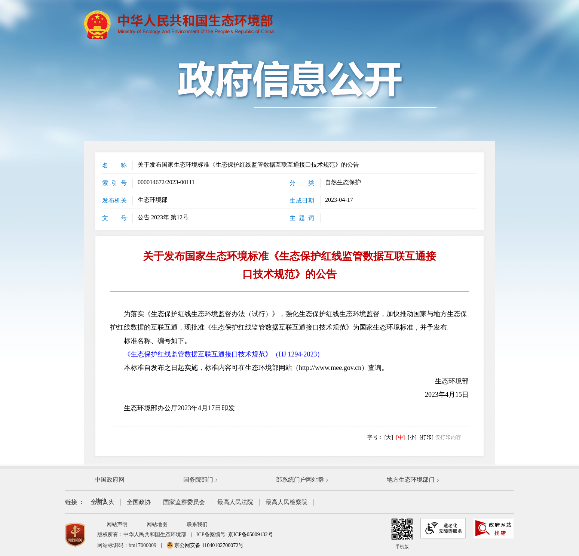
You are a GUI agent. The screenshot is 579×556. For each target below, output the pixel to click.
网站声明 (117, 524)
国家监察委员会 (184, 502)
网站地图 (157, 524)
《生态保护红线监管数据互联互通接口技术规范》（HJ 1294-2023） (224, 354)
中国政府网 (110, 479)
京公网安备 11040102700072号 (204, 545)
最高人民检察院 (286, 502)
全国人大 (102, 502)
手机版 (402, 533)
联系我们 (197, 524)
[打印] (427, 437)
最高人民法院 (235, 502)
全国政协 (139, 502)
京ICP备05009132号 (250, 534)
